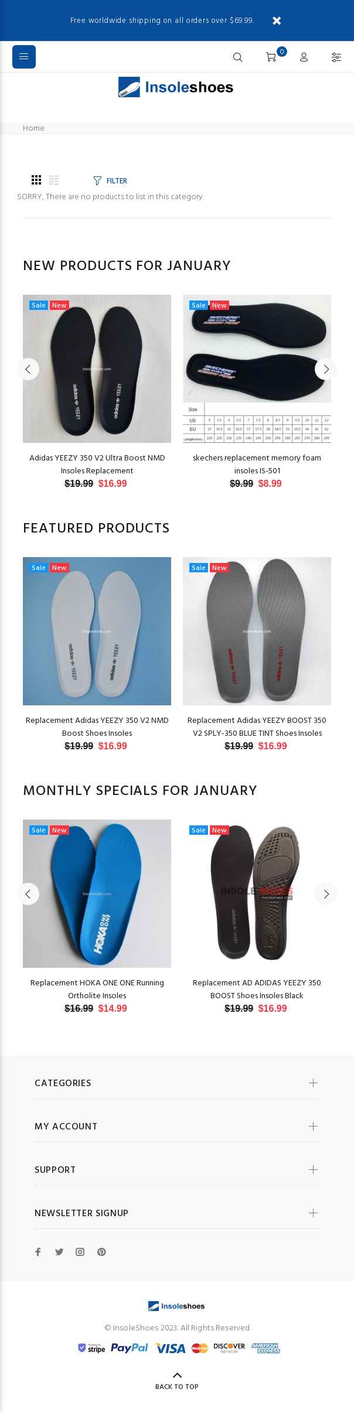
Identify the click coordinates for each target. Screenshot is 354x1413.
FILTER (117, 181)
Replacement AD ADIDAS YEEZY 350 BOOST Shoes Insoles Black (257, 990)
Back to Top (177, 1387)
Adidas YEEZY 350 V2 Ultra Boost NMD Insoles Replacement (97, 465)
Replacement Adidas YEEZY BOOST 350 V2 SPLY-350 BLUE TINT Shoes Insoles (257, 727)
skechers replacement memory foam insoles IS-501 (257, 465)
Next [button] (326, 369)
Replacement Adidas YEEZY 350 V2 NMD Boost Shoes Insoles (97, 727)
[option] (97, 380)
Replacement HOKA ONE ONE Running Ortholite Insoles (97, 990)
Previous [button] (28, 369)
